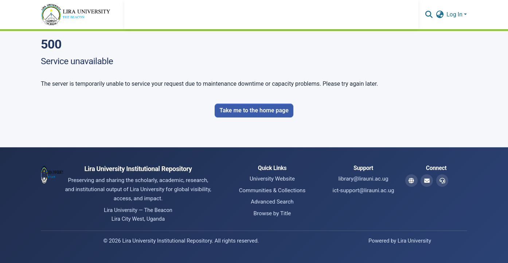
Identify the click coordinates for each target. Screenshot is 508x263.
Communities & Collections (272, 190)
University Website (272, 178)
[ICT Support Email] (442, 180)
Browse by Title (272, 213)
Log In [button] (455, 14)
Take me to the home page (254, 110)
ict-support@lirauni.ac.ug (363, 190)
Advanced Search (272, 201)
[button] (428, 14)
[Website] (411, 180)
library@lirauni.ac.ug (363, 178)
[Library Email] (427, 180)
